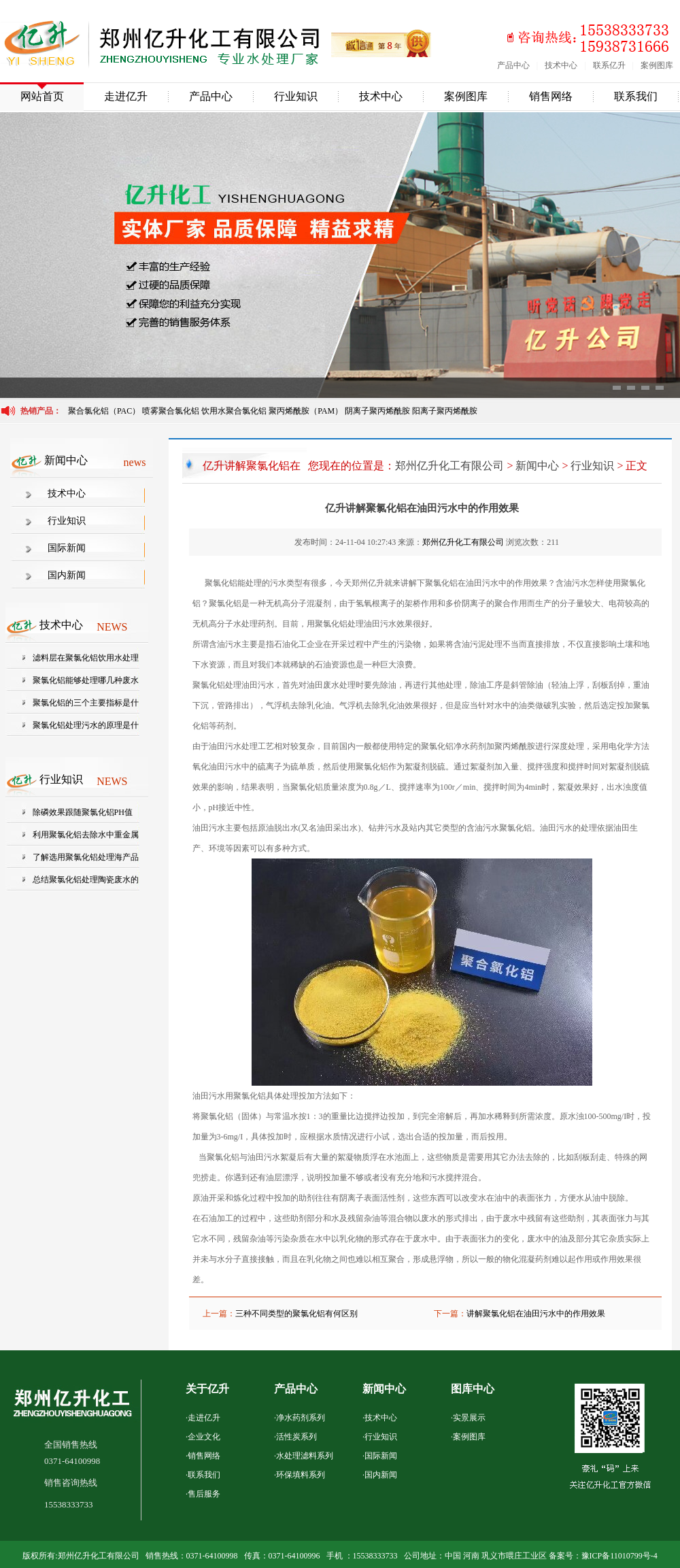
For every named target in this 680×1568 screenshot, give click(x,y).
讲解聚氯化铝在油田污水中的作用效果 (535, 1313)
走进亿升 (126, 96)
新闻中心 (537, 465)
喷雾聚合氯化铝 (171, 411)
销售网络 (551, 96)
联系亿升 (609, 65)
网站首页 (42, 96)
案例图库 (657, 65)
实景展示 (469, 1417)
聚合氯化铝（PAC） (104, 411)
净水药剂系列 (300, 1417)
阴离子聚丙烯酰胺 (377, 411)
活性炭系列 (296, 1436)
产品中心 (513, 65)
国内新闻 (67, 575)
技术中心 (561, 65)
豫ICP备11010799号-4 (619, 1556)
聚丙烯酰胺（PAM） (306, 411)
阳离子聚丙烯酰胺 (444, 411)
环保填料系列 (300, 1475)
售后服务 (204, 1494)
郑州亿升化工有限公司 (449, 465)
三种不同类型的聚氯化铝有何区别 (296, 1313)
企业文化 (204, 1436)
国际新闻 (67, 548)
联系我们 (636, 96)
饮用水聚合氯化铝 (234, 411)
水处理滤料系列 (304, 1456)
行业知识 (296, 96)
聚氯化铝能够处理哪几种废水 (86, 680)
